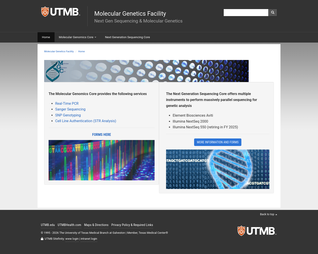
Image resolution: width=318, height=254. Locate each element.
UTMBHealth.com (69, 225)
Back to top (268, 214)
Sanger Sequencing (70, 109)
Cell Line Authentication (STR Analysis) (85, 121)
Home (81, 51)
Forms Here (101, 135)
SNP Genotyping (68, 115)
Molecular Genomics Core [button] (77, 37)
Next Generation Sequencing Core (127, 37)
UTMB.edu (48, 225)
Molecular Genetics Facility (59, 51)
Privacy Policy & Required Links (132, 225)
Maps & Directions (96, 225)
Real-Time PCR (67, 103)
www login (72, 238)
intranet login (89, 238)
